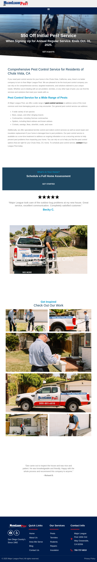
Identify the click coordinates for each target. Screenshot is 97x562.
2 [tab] (40, 488)
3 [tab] (43, 488)
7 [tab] (57, 488)
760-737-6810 (80, 550)
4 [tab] (47, 488)
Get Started (48, 153)
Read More (48, 496)
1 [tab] (37, 488)
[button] (48, 9)
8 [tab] (60, 488)
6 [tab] (53, 488)
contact (79, 143)
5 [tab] (50, 488)
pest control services (54, 103)
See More (27, 272)
